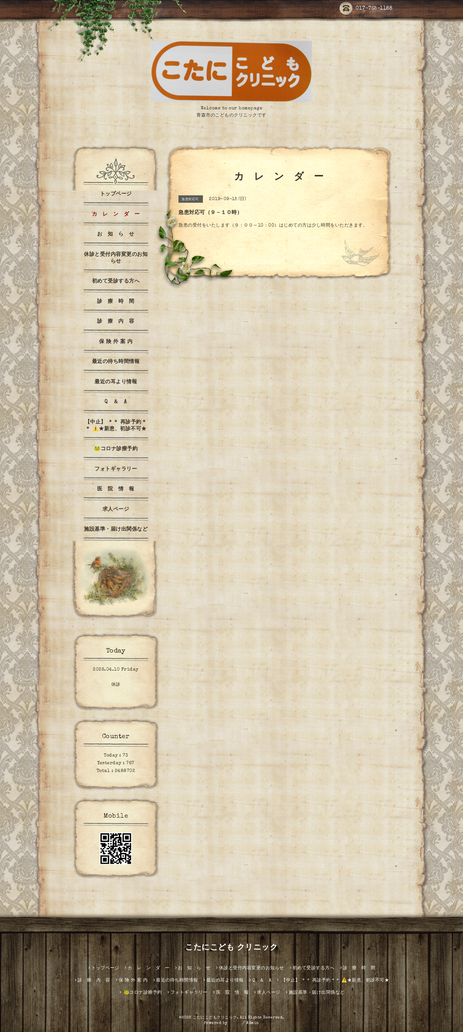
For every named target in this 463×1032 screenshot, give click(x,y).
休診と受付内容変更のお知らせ (116, 258)
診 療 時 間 (115, 301)
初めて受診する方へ (116, 281)
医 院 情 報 (115, 489)
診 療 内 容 (115, 321)
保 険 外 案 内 (116, 342)
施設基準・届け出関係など (116, 529)
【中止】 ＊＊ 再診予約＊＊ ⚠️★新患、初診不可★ (116, 426)
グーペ (235, 1023)
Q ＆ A (115, 402)
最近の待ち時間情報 (116, 362)
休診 (116, 685)
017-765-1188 (366, 8)
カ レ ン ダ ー (116, 214)
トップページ (116, 194)
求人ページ (116, 509)
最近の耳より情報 (116, 382)
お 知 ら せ (115, 234)
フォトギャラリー (116, 469)
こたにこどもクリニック (215, 1018)
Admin (252, 1023)
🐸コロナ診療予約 (116, 449)
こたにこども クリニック (231, 948)
